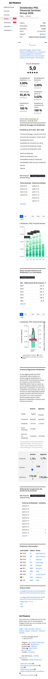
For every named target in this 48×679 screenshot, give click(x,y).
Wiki (22, 606)
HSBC (31, 571)
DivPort (28, 395)
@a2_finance (33, 648)
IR (32, 601)
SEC (22, 604)
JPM (31, 565)
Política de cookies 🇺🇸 (27, 663)
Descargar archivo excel (37, 176)
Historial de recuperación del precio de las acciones (32, 55)
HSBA (31, 580)
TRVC (31, 577)
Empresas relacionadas (27, 58)
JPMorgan (39, 565)
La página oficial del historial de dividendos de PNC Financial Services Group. (32, 598)
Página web (24, 601)
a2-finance (31, 652)
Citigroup (39, 559)
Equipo (27, 631)
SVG (32, 216)
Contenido (34, 631)
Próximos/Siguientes (27, 54)
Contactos (41, 631)
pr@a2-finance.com (36, 660)
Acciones (28, 16)
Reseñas (21, 633)
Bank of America (41, 556)
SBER (31, 568)
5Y (21, 216)
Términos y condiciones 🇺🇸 (29, 675)
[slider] (32, 470)
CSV (43, 216)
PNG (37, 216)
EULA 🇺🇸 (23, 667)
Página (22, 16)
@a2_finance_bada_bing (36, 642)
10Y (25, 216)
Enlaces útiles (39, 58)
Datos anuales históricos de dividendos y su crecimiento (32, 51)
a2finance (34, 646)
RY (30, 553)
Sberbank (39, 568)
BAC (31, 556)
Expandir (23, 204)
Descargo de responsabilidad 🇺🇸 (31, 665)
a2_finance (28, 650)
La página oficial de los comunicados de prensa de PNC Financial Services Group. (33, 592)
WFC (31, 562)
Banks (44, 34)
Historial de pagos (25, 50)
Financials (42, 31)
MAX (22, 219)
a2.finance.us (35, 644)
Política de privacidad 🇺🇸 (28, 669)
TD (30, 574)
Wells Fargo (39, 562)
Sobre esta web (29, 629)
